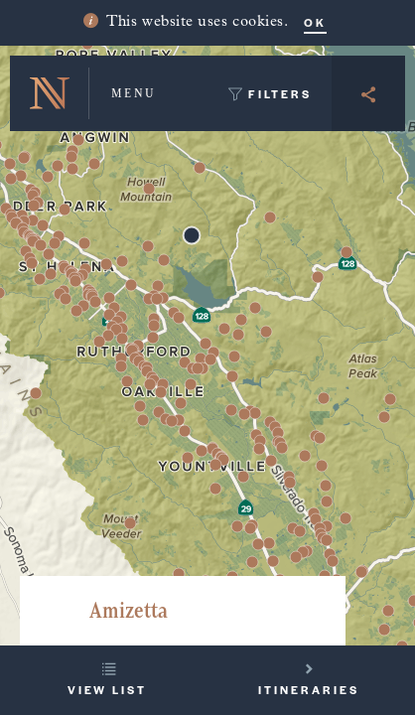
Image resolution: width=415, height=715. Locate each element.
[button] (388, 611)
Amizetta (128, 610)
